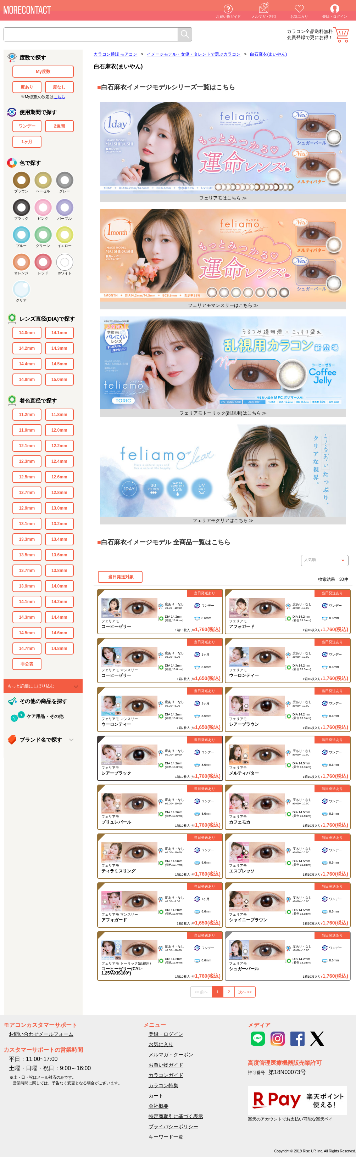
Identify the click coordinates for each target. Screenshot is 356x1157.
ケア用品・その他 (45, 716)
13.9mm (27, 586)
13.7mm (27, 570)
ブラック (21, 218)
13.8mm (59, 570)
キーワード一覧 (166, 1137)
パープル (64, 218)
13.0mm (59, 508)
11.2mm (27, 414)
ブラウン (21, 191)
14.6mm (59, 632)
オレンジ (21, 273)
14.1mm (59, 332)
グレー (64, 191)
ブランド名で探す (41, 740)
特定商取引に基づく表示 (176, 1116)
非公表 (27, 664)
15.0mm (59, 379)
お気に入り (299, 16)
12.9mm (27, 508)
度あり (27, 87)
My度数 (43, 71)
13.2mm (59, 523)
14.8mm (27, 379)
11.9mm (27, 430)
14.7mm (27, 648)
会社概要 (158, 1106)
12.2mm (59, 445)
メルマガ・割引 (263, 16)
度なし (59, 87)
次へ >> (245, 992)
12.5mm (27, 476)
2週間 (59, 126)
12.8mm (59, 492)
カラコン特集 (163, 1085)
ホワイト (64, 273)
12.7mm (27, 492)
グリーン (43, 246)
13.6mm (59, 554)
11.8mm (59, 414)
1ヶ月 (26, 141)
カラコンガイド (166, 1075)
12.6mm (59, 476)
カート (341, 35)
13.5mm (27, 554)
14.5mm (59, 363)
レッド (43, 273)
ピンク (43, 218)
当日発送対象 (120, 576)
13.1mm (27, 523)
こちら (59, 97)
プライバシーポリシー (173, 1126)
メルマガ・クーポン (171, 1054)
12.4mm (59, 461)
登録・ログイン (334, 16)
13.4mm (59, 539)
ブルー (21, 246)
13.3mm (27, 539)
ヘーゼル (43, 191)
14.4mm (27, 363)
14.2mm (27, 348)
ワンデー (26, 126)
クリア (21, 300)
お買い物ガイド (228, 16)
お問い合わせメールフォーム (41, 1034)
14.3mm (59, 348)
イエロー (64, 246)
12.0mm (59, 430)
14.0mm (27, 332)
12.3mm (27, 461)
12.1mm (27, 445)
